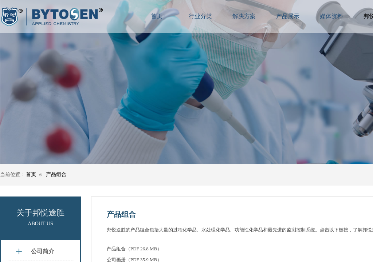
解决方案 (244, 16)
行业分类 (200, 16)
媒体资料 (331, 16)
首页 (31, 174)
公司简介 (42, 251)
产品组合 (56, 174)
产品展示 (287, 16)
